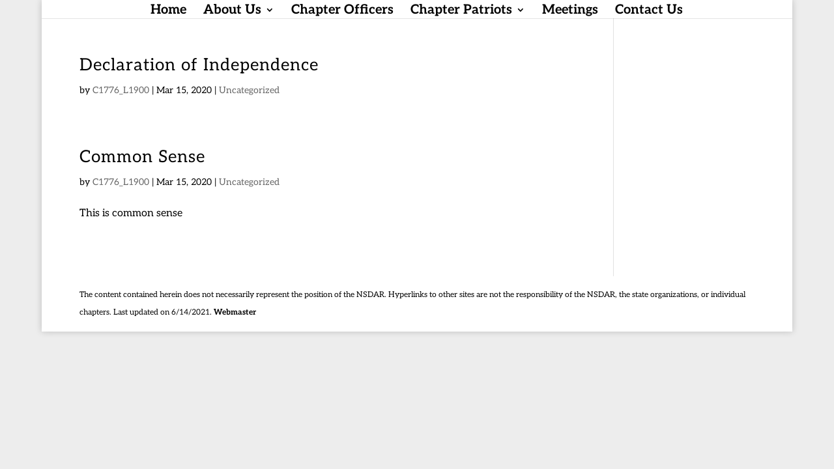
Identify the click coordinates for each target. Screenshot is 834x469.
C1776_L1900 (121, 90)
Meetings (570, 11)
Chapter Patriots (461, 11)
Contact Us (649, 11)
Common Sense (142, 157)
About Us (232, 11)
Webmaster (235, 312)
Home (168, 11)
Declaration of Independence (199, 65)
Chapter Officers (342, 11)
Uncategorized (249, 90)
